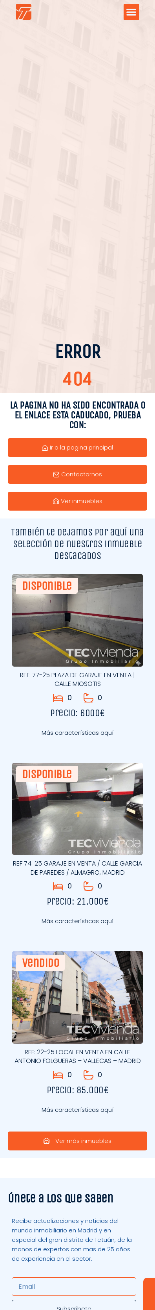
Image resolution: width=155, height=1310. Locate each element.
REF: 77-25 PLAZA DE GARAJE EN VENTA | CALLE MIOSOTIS (77, 679)
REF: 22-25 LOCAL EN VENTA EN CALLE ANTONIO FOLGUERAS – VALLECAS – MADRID (78, 1056)
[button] (132, 12)
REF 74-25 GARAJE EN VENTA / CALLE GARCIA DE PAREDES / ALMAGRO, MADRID (77, 868)
